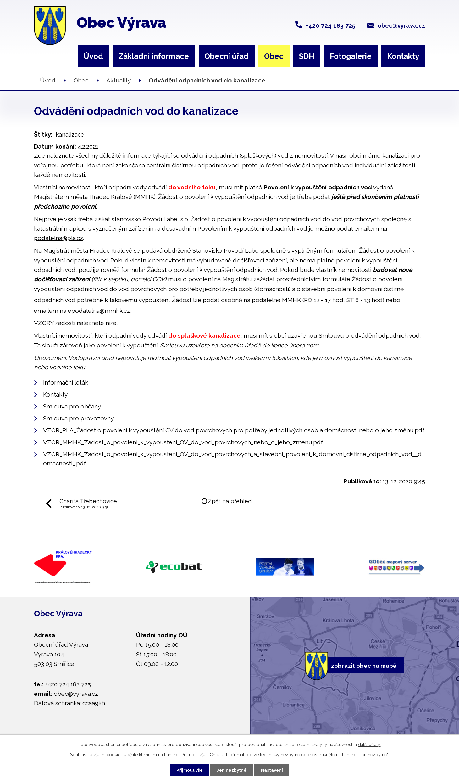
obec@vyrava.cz (401, 25)
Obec (274, 56)
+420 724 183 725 (330, 25)
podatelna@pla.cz (58, 237)
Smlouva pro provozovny (78, 418)
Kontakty (403, 56)
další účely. (369, 743)
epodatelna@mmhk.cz (99, 310)
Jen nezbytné (232, 769)
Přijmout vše (186, 769)
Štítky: (43, 134)
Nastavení (275, 769)
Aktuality (118, 80)
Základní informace (154, 56)
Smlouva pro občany (72, 406)
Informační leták (65, 382)
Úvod (93, 56)
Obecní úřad (226, 56)
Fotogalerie (351, 56)
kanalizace (70, 134)
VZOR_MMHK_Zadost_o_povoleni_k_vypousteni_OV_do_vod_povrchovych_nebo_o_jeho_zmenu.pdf (183, 442)
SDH (306, 56)
